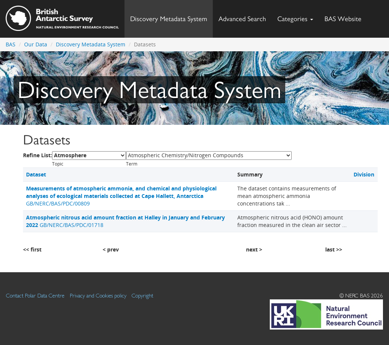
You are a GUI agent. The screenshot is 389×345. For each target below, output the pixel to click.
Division (364, 174)
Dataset (36, 174)
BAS (10, 44)
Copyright (142, 295)
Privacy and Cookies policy (98, 295)
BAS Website (345, 17)
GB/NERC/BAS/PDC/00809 (121, 196)
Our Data (35, 44)
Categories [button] (295, 19)
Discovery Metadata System (168, 19)
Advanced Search (242, 19)
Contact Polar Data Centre (35, 295)
